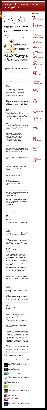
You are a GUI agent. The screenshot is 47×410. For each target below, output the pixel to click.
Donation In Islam (35, 89)
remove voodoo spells (35, 69)
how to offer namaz (35, 93)
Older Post (28, 359)
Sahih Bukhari (34, 139)
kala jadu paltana (35, 22)
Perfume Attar (34, 136)
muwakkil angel (34, 157)
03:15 (6, 160)
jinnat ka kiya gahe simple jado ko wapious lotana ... (37, 64)
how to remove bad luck (36, 109)
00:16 (6, 152)
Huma (6, 329)
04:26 (6, 351)
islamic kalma (34, 72)
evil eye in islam (35, 79)
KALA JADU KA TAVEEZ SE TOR (37, 159)
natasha (7, 295)
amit (6, 85)
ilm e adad (34, 108)
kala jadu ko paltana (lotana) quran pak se (38, 111)
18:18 (6, 170)
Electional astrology (35, 150)
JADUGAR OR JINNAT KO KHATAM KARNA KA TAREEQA (37, 117)
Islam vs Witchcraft (35, 71)
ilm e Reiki (34, 98)
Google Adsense (35, 158)
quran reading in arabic (35, 82)
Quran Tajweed (34, 130)
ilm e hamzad (34, 126)
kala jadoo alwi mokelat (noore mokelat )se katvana (14, 363)
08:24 (6, 301)
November (35, 18)
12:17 (6, 327)
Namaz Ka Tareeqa (35, 151)
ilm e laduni (34, 86)
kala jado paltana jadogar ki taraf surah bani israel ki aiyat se (15, 402)
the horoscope (34, 125)
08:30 (6, 309)
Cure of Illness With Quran (36, 101)
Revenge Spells (35, 127)
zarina (6, 100)
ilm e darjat (34, 131)
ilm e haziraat (34, 112)
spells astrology (35, 113)
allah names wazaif (35, 90)
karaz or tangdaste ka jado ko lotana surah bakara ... (37, 41)
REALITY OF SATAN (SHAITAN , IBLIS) (37, 120)
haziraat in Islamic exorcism (36, 92)
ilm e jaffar (34, 152)
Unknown (7, 345)
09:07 (6, 356)
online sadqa (34, 99)
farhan (6, 273)
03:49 (6, 205)
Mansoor (7, 187)
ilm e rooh (34, 119)
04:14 (6, 271)
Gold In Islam (34, 129)
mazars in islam (35, 161)
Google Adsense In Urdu (36, 156)
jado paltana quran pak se (11, 376)
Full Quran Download (35, 121)
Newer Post (5, 359)
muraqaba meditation (35, 97)
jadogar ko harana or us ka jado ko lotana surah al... (37, 54)
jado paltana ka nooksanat (11, 385)
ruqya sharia (34, 73)
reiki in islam (34, 107)
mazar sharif (34, 135)
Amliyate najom (34, 145)
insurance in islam (35, 162)
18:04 (6, 121)
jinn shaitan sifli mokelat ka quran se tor (37, 118)
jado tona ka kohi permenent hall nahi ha (13, 398)
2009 (33, 17)
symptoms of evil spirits (35, 70)
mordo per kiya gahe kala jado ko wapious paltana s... (37, 51)
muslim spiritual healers (35, 91)
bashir (6, 303)
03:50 (6, 321)
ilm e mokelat (34, 88)
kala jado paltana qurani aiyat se (37, 31)
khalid (6, 215)
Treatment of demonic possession (37, 74)
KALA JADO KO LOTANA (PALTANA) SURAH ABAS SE (37, 34)
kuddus (7, 286)
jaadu (33, 167)
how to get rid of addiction (36, 75)
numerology (34, 160)
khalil (6, 109)
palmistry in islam (35, 87)
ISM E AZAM (34, 141)
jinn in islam (34, 148)
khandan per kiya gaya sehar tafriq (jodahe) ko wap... (37, 49)
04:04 (6, 129)
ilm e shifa (34, 110)
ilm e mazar (34, 149)
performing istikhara (35, 128)
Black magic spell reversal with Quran (37, 81)
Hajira (6, 163)
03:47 (6, 185)
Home (16, 359)
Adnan (6, 239)
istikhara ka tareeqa (35, 147)
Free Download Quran (35, 103)
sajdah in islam (34, 80)
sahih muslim (34, 100)
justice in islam (34, 138)
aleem (6, 145)
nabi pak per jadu (10, 372)
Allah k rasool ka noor (35, 137)
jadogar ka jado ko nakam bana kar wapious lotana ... (37, 47)
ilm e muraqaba (35, 102)
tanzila (6, 230)
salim (6, 180)
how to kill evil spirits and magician (37, 140)
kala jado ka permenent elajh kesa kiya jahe (13, 389)
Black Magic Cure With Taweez (36, 146)
